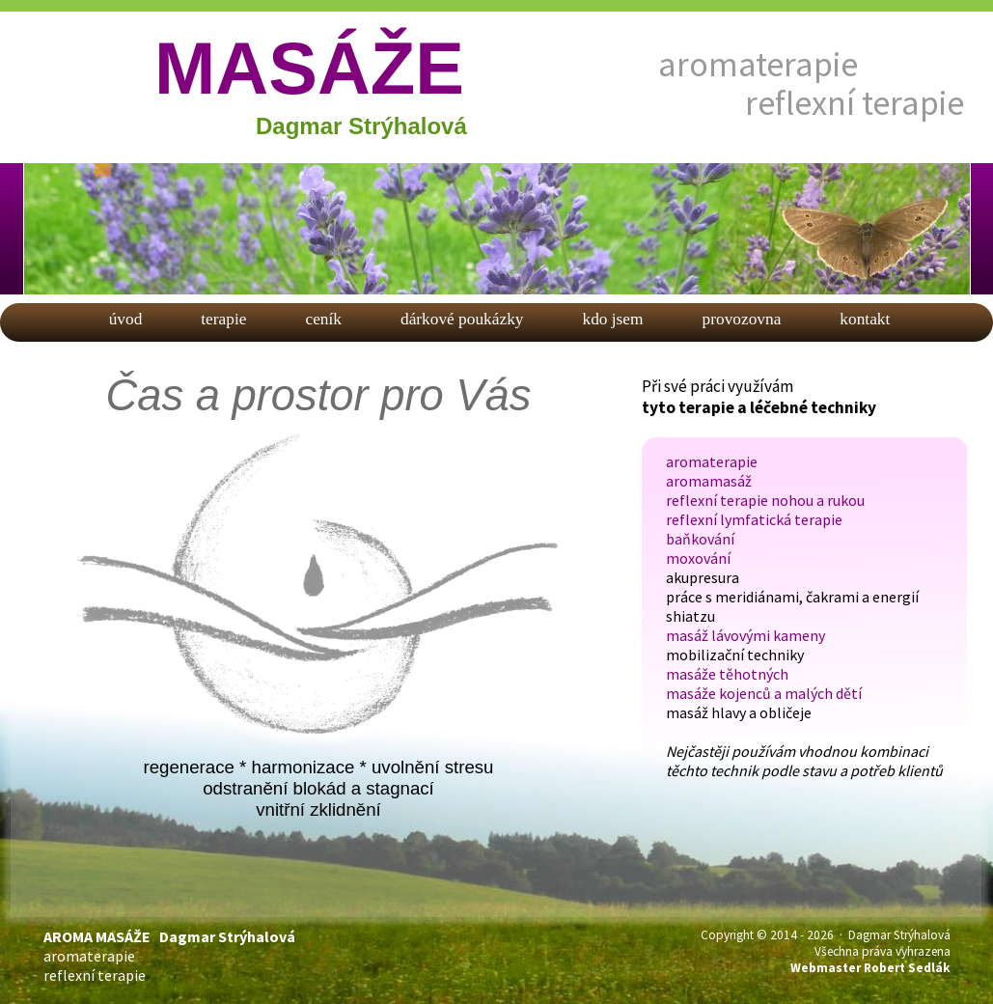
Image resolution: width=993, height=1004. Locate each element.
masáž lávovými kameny (745, 635)
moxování (698, 558)
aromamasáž (709, 480)
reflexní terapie (854, 103)
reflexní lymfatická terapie (754, 519)
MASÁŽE (309, 68)
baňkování (700, 538)
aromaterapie (758, 64)
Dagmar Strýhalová (361, 126)
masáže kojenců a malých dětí (764, 693)
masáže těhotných (727, 673)
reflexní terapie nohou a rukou (765, 500)
